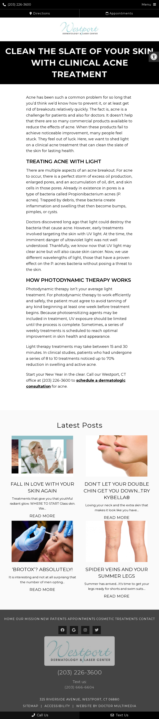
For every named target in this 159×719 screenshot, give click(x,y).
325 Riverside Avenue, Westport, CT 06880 (79, 699)
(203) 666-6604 (79, 687)
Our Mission (28, 619)
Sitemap (30, 706)
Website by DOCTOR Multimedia (106, 706)
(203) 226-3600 (17, 4)
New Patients (54, 619)
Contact (147, 619)
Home (9, 619)
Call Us (40, 715)
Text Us (119, 715)
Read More (42, 516)
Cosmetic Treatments (117, 619)
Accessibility (57, 706)
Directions (40, 13)
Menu (146, 4)
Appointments (119, 13)
